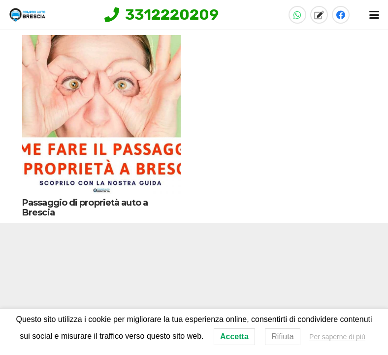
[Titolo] (319, 15)
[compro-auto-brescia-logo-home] (27, 14)
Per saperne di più (337, 337)
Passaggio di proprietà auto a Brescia (85, 207)
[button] (374, 15)
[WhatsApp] (297, 15)
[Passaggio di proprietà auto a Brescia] (101, 114)
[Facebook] (341, 15)
